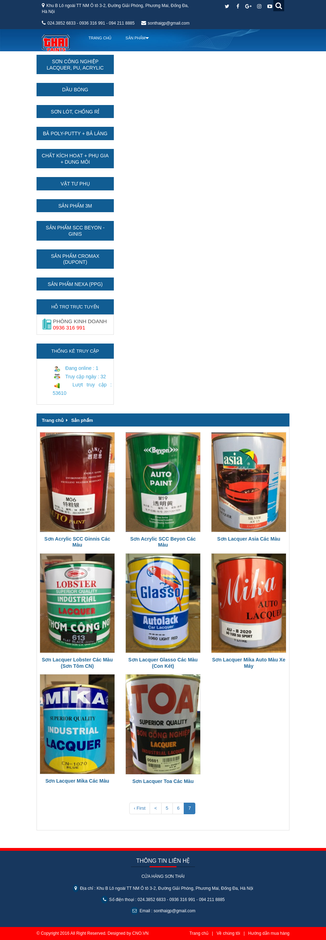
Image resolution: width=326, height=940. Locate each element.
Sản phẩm (82, 420)
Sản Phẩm (135, 38)
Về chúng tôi (228, 933)
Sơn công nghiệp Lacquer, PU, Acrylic (75, 65)
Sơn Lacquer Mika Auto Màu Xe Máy (248, 663)
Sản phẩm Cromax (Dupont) (75, 259)
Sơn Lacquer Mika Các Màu (77, 781)
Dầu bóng (75, 89)
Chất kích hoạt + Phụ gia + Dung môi (75, 159)
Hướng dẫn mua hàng (268, 933)
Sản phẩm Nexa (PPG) (75, 284)
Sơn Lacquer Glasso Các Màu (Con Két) (162, 663)
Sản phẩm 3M (75, 206)
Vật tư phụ (75, 184)
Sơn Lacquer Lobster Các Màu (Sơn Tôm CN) (77, 663)
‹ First (139, 808)
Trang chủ (99, 38)
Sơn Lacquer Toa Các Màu (163, 781)
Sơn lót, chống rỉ (75, 112)
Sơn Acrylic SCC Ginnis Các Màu (77, 542)
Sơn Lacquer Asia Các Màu (248, 539)
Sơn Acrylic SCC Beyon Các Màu (163, 542)
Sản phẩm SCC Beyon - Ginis (75, 231)
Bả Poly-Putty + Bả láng (75, 133)
